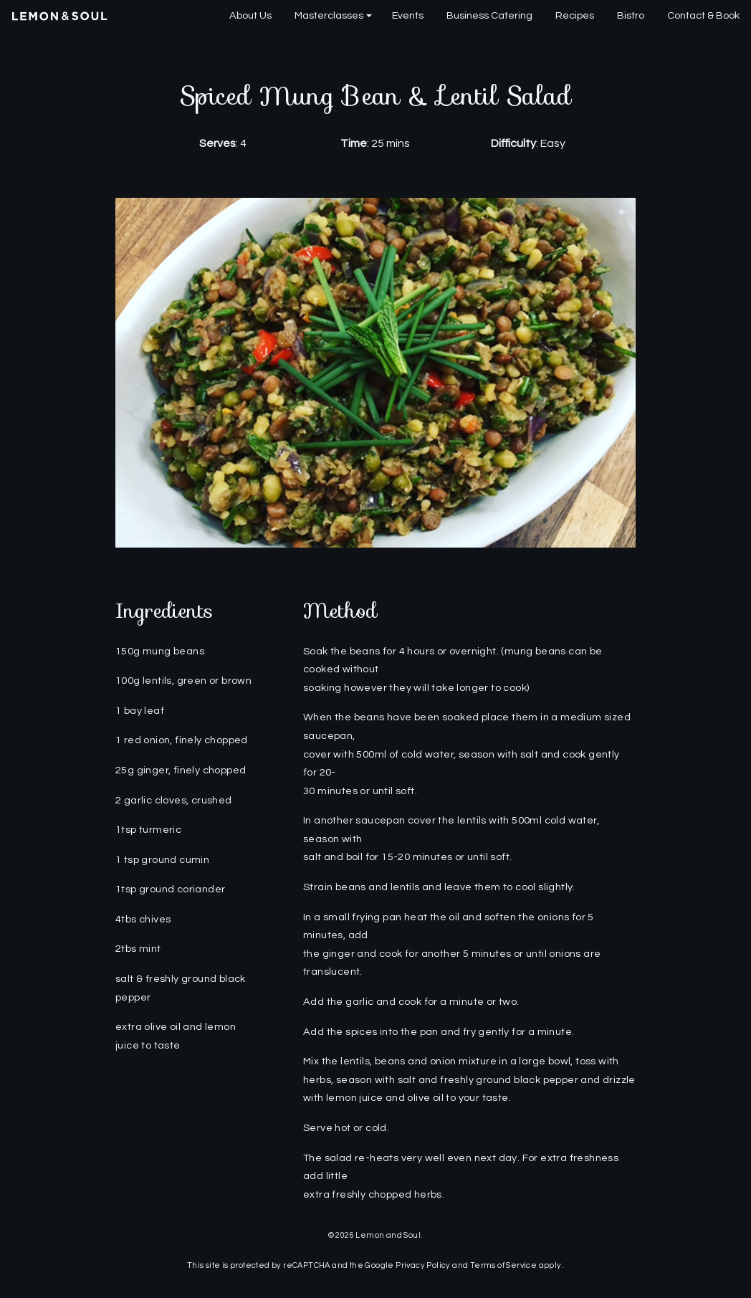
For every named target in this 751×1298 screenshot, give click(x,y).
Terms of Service (503, 1265)
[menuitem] (250, 16)
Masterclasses (329, 15)
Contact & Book (703, 15)
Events (408, 15)
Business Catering (489, 15)
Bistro (630, 15)
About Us (250, 15)
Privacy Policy (423, 1265)
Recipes (574, 15)
